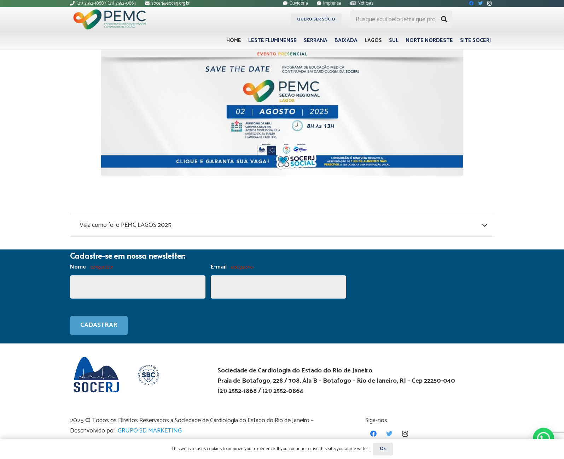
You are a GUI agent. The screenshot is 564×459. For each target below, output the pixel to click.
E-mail (232, 267)
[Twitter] (389, 434)
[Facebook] (373, 434)
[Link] (111, 19)
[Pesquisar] (444, 19)
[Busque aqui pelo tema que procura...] (401, 19)
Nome (91, 267)
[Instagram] (405, 434)
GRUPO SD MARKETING (150, 430)
